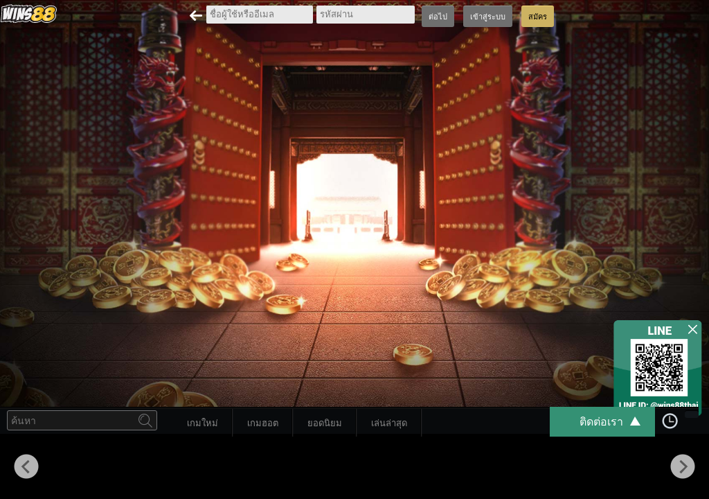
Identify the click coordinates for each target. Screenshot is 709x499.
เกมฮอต (262, 423)
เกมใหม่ (202, 423)
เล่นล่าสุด (389, 423)
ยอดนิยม (324, 423)
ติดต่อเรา (617, 421)
